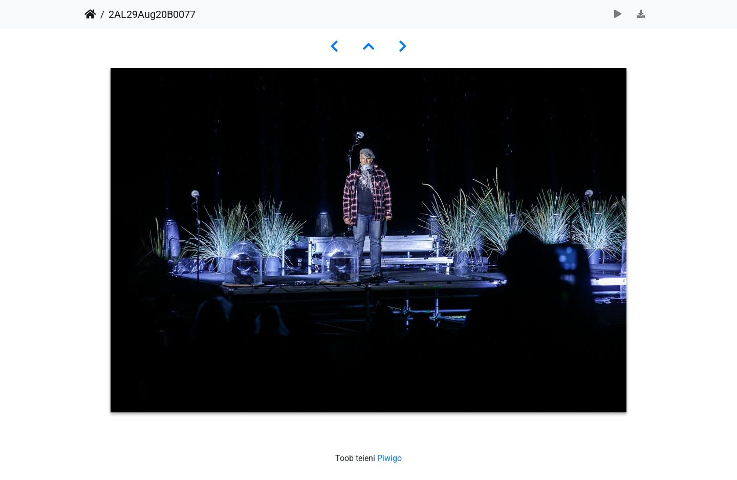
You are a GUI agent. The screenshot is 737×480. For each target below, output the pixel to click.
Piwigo (389, 458)
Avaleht (90, 14)
